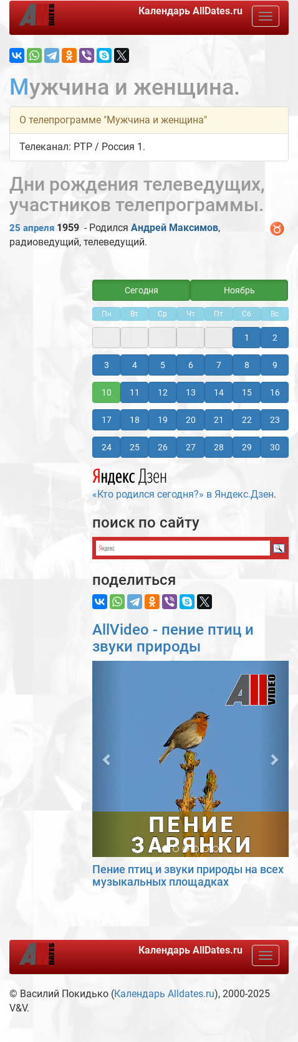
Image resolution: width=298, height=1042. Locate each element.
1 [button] (246, 338)
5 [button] (162, 365)
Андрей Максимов (174, 228)
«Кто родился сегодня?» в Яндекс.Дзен (183, 482)
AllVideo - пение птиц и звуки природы (173, 638)
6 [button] (190, 365)
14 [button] (219, 392)
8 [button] (246, 365)
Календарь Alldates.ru (164, 994)
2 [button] (274, 338)
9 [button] (274, 365)
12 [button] (163, 392)
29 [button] (247, 447)
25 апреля (31, 228)
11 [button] (135, 392)
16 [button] (275, 392)
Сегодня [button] (141, 290)
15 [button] (247, 392)
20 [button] (191, 420)
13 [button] (191, 392)
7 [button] (218, 365)
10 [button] (107, 392)
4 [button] (134, 365)
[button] (107, 759)
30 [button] (275, 447)
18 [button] (135, 420)
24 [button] (107, 447)
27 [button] (191, 447)
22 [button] (247, 420)
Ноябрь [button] (239, 290)
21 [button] (219, 420)
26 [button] (163, 447)
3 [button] (106, 365)
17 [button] (107, 420)
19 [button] (163, 420)
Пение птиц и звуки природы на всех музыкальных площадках (188, 875)
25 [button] (135, 447)
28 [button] (219, 447)
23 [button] (275, 420)
